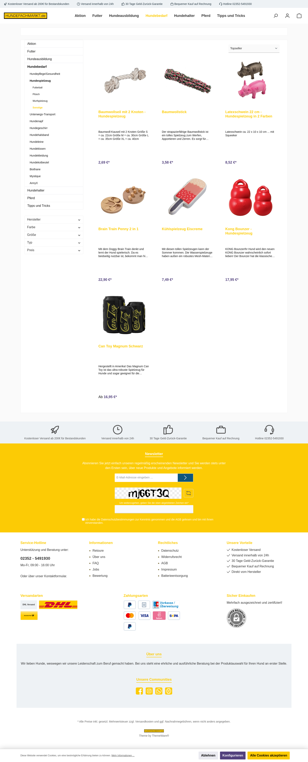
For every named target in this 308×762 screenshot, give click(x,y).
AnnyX (34, 183)
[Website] (168, 691)
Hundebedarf (37, 66)
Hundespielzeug (40, 80)
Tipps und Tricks (38, 205)
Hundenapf (36, 121)
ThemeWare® (160, 735)
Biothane (35, 169)
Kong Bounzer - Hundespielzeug (238, 233)
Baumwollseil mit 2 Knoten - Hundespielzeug (122, 114)
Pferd (31, 198)
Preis (54, 250)
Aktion (31, 43)
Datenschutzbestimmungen (117, 519)
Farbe (54, 227)
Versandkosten (144, 721)
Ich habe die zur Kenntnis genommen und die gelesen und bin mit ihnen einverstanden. (149, 521)
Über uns (99, 557)
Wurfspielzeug (40, 101)
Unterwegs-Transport (42, 114)
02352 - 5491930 (35, 558)
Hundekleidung (39, 155)
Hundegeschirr (39, 128)
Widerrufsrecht (171, 557)
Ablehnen (208, 755)
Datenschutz (170, 550)
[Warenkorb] (299, 16)
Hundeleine (37, 141)
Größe (54, 234)
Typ (54, 242)
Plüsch (36, 94)
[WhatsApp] (158, 691)
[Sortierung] (254, 48)
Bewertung (100, 575)
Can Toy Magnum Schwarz (120, 350)
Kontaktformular (55, 576)
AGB (178, 519)
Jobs (96, 569)
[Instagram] (149, 691)
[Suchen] (275, 16)
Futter (31, 51)
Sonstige (38, 107)
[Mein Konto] (287, 16)
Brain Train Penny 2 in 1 (118, 231)
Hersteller (54, 219)
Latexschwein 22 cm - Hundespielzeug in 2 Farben (248, 114)
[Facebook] (139, 691)
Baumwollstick (174, 112)
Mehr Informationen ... (122, 755)
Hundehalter (35, 190)
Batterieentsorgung (174, 575)
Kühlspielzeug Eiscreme (182, 231)
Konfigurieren (233, 755)
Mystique (35, 176)
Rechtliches (168, 543)
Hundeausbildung (39, 59)
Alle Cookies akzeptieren (268, 755)
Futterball (37, 87)
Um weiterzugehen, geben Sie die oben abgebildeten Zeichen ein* (154, 503)
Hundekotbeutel (39, 162)
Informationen (101, 543)
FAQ (96, 563)
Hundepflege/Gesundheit (45, 73)
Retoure (98, 550)
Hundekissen (38, 148)
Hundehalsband (39, 134)
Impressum (169, 569)
